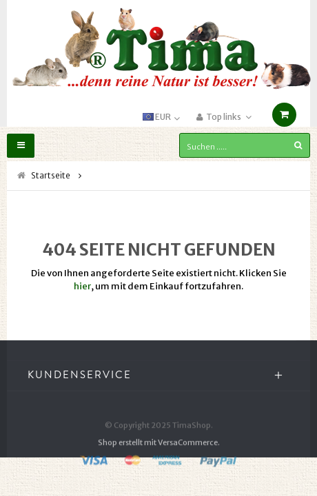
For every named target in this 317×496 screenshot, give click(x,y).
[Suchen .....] (244, 145)
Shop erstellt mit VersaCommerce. (159, 452)
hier (82, 286)
